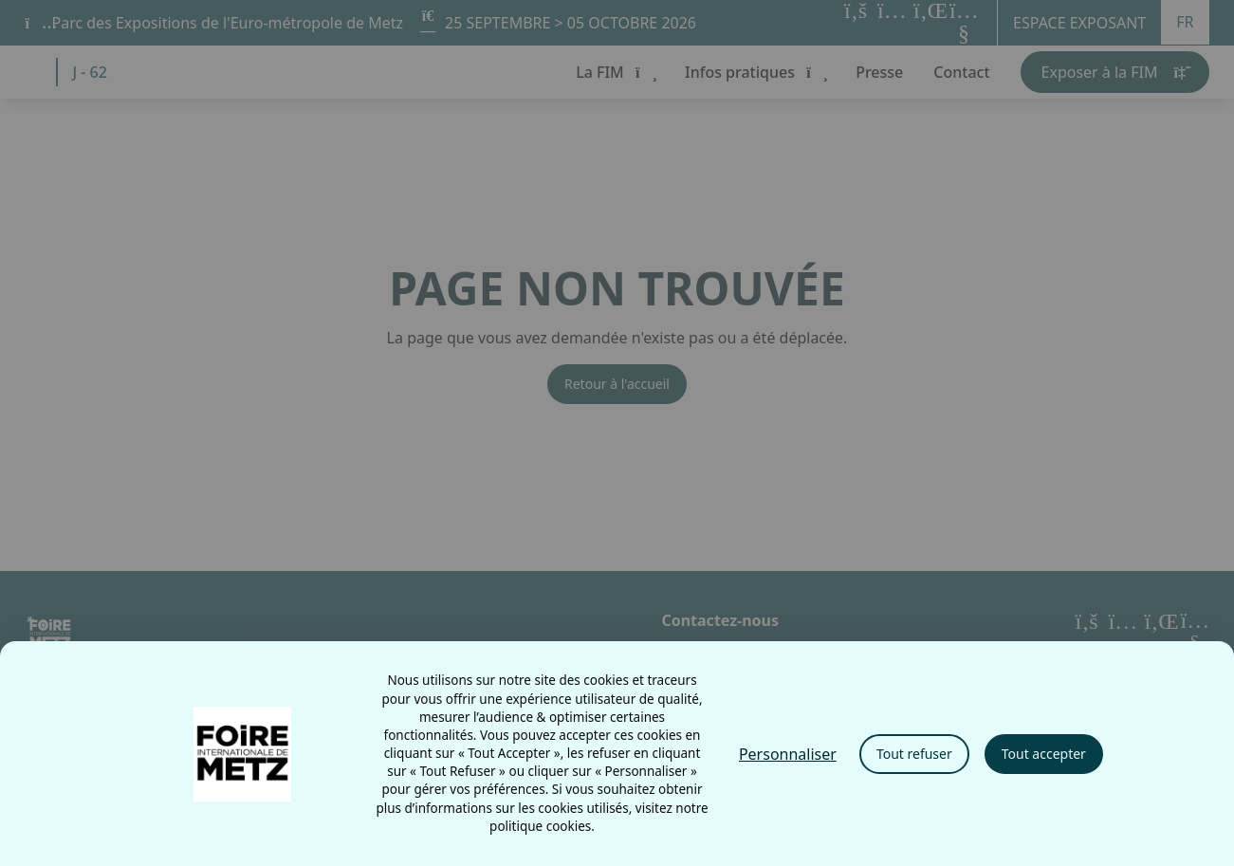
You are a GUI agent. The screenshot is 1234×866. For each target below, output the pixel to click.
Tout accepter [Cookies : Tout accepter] (1044, 754)
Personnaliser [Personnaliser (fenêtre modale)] (788, 754)
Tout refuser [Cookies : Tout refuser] (914, 754)
